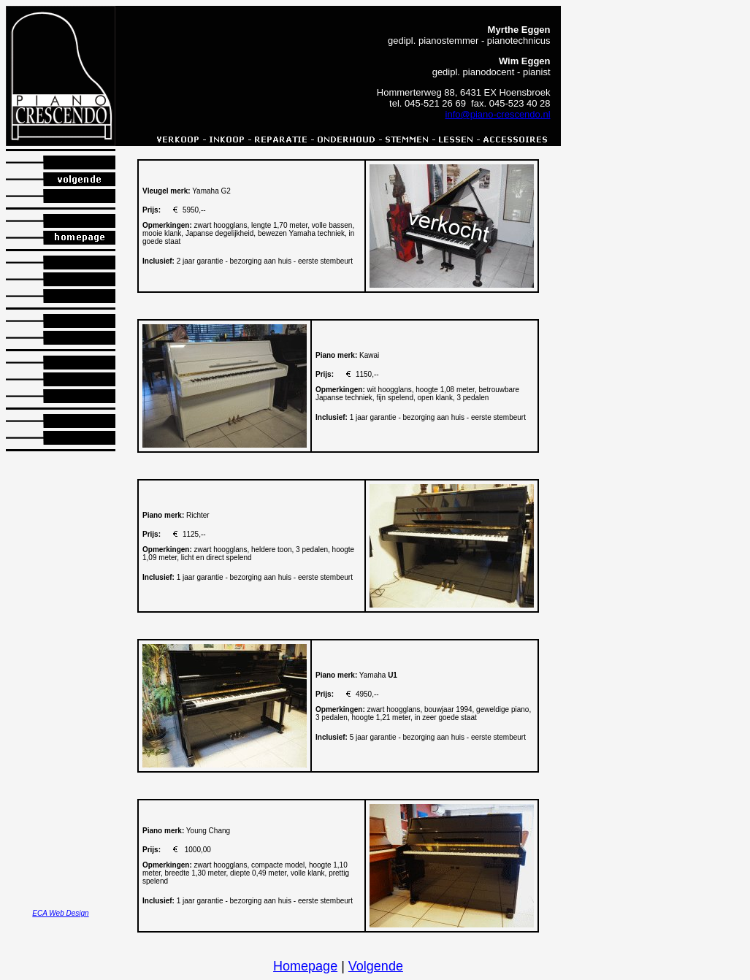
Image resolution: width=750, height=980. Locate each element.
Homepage (305, 966)
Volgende (375, 966)
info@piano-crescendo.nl (498, 114)
